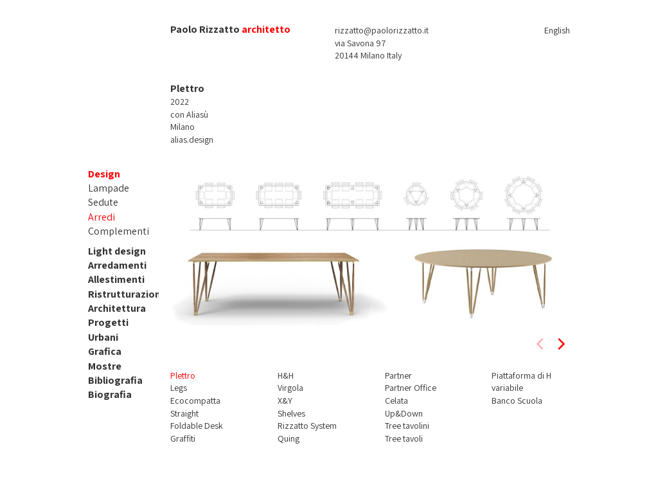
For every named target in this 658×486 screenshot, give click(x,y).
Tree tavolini (407, 425)
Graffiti (182, 438)
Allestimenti (116, 279)
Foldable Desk (196, 425)
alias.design (191, 139)
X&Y (285, 400)
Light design (117, 251)
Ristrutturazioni (125, 294)
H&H (286, 375)
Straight (184, 413)
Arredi (101, 217)
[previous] (541, 344)
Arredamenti (117, 265)
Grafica (104, 351)
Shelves (291, 413)
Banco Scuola (517, 400)
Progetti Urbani (108, 329)
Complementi (118, 231)
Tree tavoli (404, 438)
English (557, 30)
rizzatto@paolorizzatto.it (382, 30)
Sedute (103, 202)
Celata (396, 400)
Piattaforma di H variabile (521, 382)
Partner (398, 375)
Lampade (108, 188)
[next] (560, 344)
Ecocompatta (195, 400)
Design (104, 174)
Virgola (290, 387)
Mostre (104, 366)
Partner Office (410, 387)
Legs (178, 387)
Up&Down (404, 413)
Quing (288, 438)
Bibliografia (115, 380)
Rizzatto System (307, 425)
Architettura (117, 308)
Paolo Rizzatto (205, 29)
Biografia (110, 394)
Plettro (182, 375)
